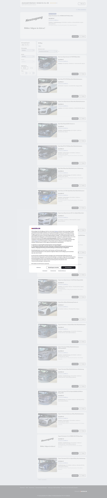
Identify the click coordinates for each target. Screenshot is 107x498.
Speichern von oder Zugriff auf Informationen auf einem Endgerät (46, 244)
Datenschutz (53, 270)
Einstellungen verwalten (53, 267)
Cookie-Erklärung (62, 270)
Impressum (45, 270)
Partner (56, 231)
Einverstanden (68, 267)
